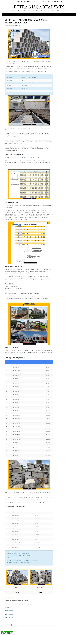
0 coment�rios (18, 26)
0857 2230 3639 (10, 617)
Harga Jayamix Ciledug (16, 169)
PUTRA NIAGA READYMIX (39, 7)
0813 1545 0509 (10, 620)
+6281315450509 (10, 624)
